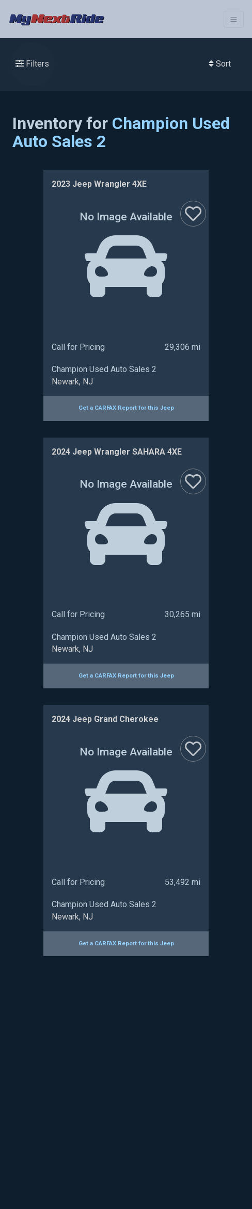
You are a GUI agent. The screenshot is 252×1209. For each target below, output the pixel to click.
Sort (220, 64)
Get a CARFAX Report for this (126, 408)
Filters (32, 64)
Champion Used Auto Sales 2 (121, 132)
